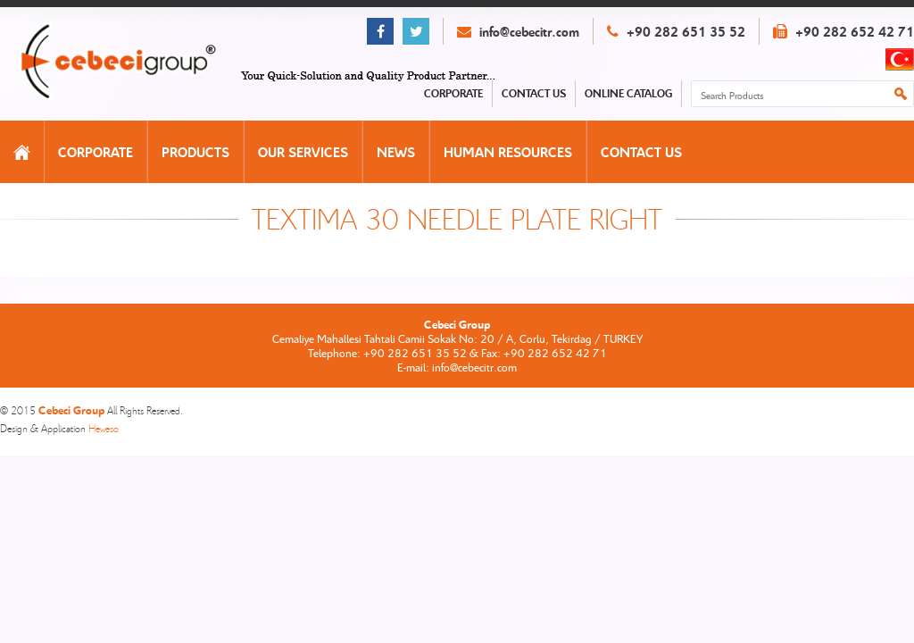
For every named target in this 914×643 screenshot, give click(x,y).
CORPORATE (95, 152)
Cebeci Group (137, 63)
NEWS (396, 152)
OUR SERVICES (303, 152)
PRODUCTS (195, 152)
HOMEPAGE (22, 152)
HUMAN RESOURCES (508, 152)
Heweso (103, 428)
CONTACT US (641, 152)
